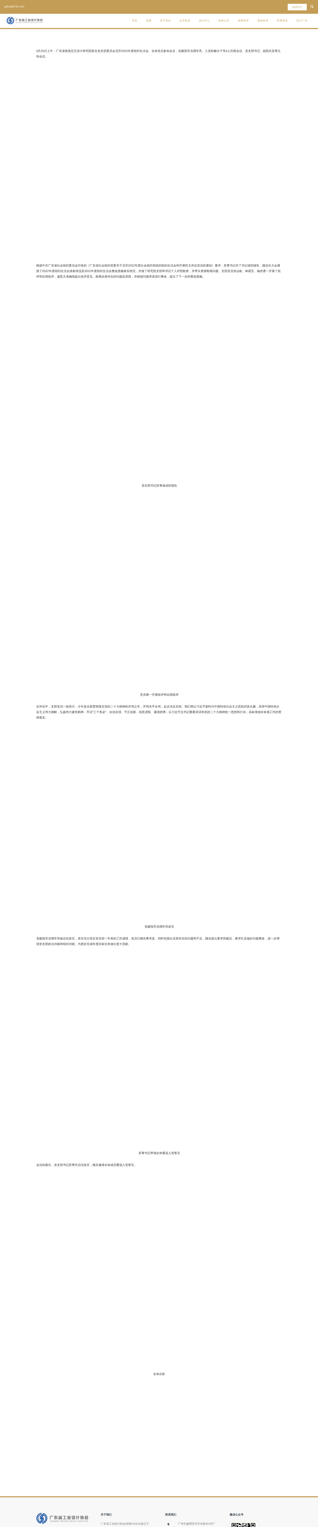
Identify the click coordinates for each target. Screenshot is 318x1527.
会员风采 (184, 20)
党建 (148, 20)
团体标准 (262, 20)
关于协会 (165, 20)
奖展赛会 (282, 20)
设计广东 (301, 20)
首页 (134, 20)
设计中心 (204, 20)
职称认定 (223, 20)
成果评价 (243, 20)
